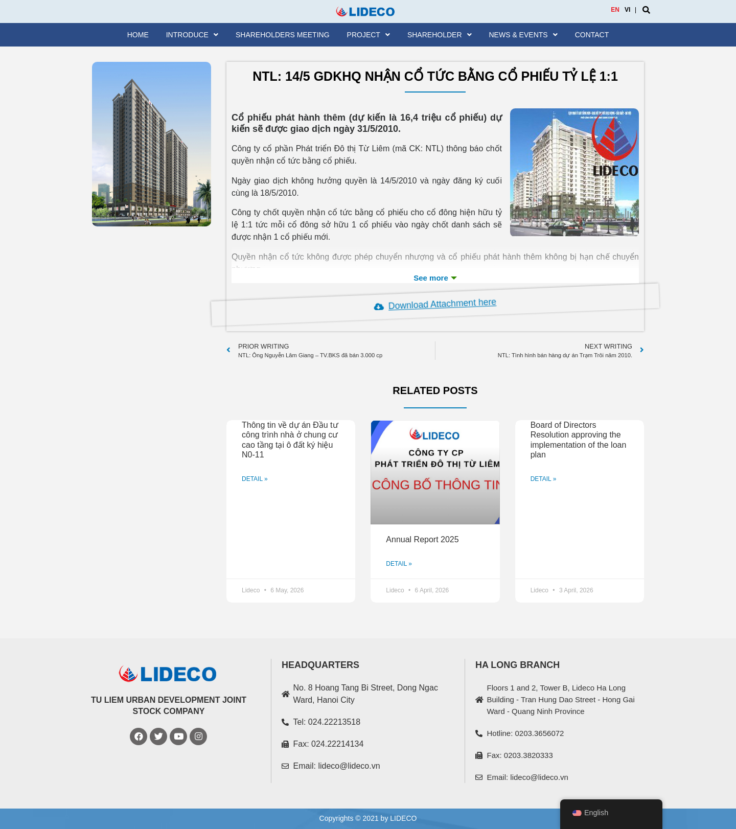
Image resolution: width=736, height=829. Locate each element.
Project (368, 34)
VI (627, 9)
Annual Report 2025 (422, 539)
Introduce (192, 34)
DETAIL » (255, 478)
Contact (592, 35)
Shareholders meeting (283, 35)
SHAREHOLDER (439, 34)
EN (615, 9)
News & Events (523, 34)
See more (435, 278)
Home (138, 35)
